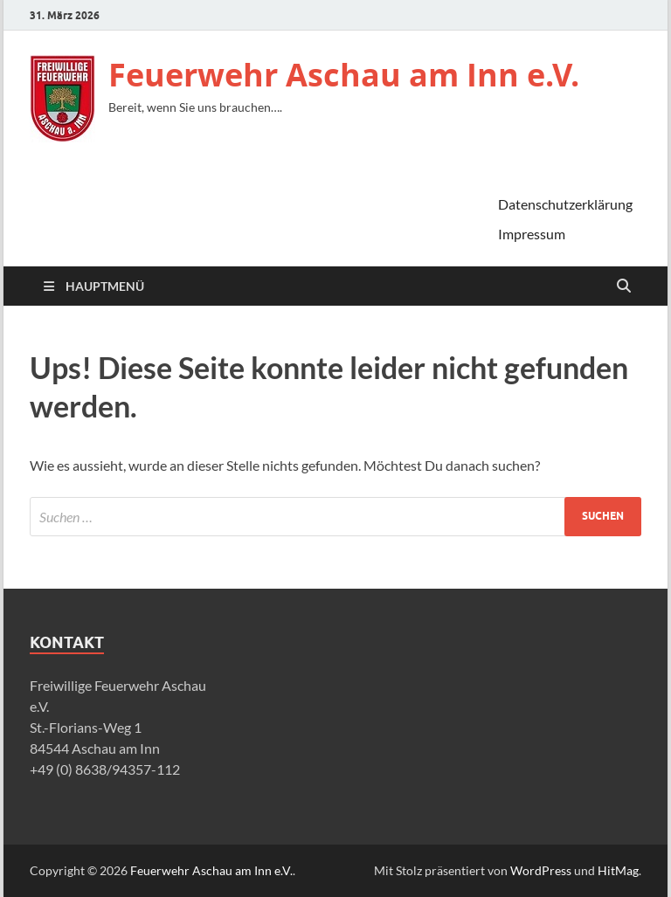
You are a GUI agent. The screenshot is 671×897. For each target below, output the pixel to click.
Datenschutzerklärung (565, 204)
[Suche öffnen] (624, 286)
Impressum (531, 233)
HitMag (618, 870)
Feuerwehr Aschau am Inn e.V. (343, 74)
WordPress (540, 870)
